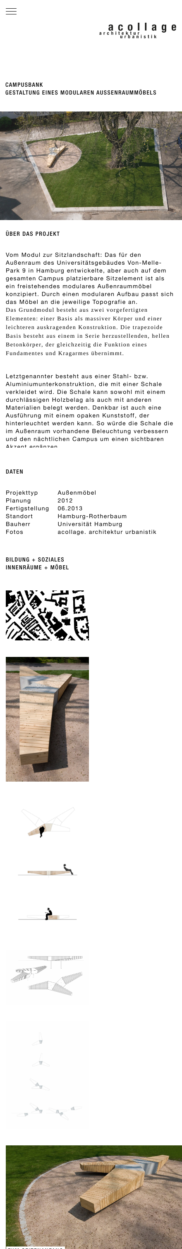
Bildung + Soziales (35, 560)
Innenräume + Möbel (37, 567)
